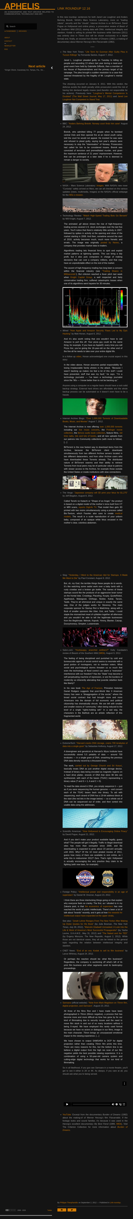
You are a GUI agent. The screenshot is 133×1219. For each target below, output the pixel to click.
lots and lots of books (85, 436)
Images (100, 186)
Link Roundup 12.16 (73, 8)
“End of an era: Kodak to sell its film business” (100, 951)
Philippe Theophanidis (69, 1203)
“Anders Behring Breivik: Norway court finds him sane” (94, 123)
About (7, 38)
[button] (62, 1209)
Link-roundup (115, 1203)
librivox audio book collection (91, 433)
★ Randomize (10, 31)
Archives (23, 31)
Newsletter (9, 46)
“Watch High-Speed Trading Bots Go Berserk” (105, 216)
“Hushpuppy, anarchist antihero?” (92, 650)
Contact (8, 41)
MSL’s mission (76, 195)
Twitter (49, 1210)
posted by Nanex (110, 242)
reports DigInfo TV (87, 507)
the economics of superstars (99, 906)
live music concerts (89, 430)
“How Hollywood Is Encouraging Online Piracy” (105, 831)
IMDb (101, 653)
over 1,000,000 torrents (111, 427)
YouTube (67, 1114)
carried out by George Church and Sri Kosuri (98, 766)
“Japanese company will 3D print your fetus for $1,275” (101, 493)
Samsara (67, 1003)
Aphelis (21, 6)
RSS (6, 49)
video (78, 356)
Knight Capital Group (81, 277)
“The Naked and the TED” (115, 933)
